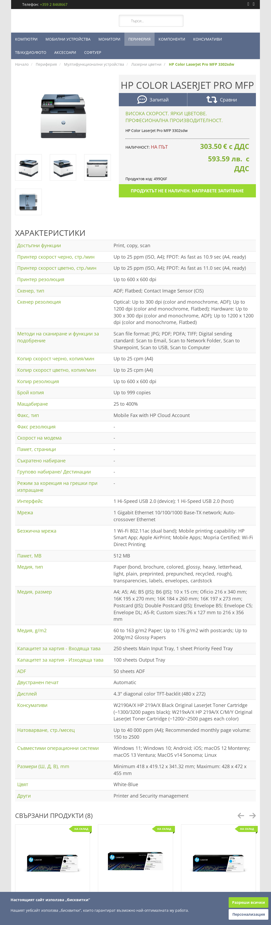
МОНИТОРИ (109, 39)
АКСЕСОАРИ (65, 52)
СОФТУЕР (92, 52)
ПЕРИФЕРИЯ (139, 39)
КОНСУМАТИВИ (207, 39)
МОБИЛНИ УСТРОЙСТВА (68, 39)
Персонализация (248, 914)
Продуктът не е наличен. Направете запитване (187, 191)
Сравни (221, 100)
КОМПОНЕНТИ (172, 39)
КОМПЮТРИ (26, 39)
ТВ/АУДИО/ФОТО (30, 52)
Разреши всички (248, 902)
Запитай (153, 100)
